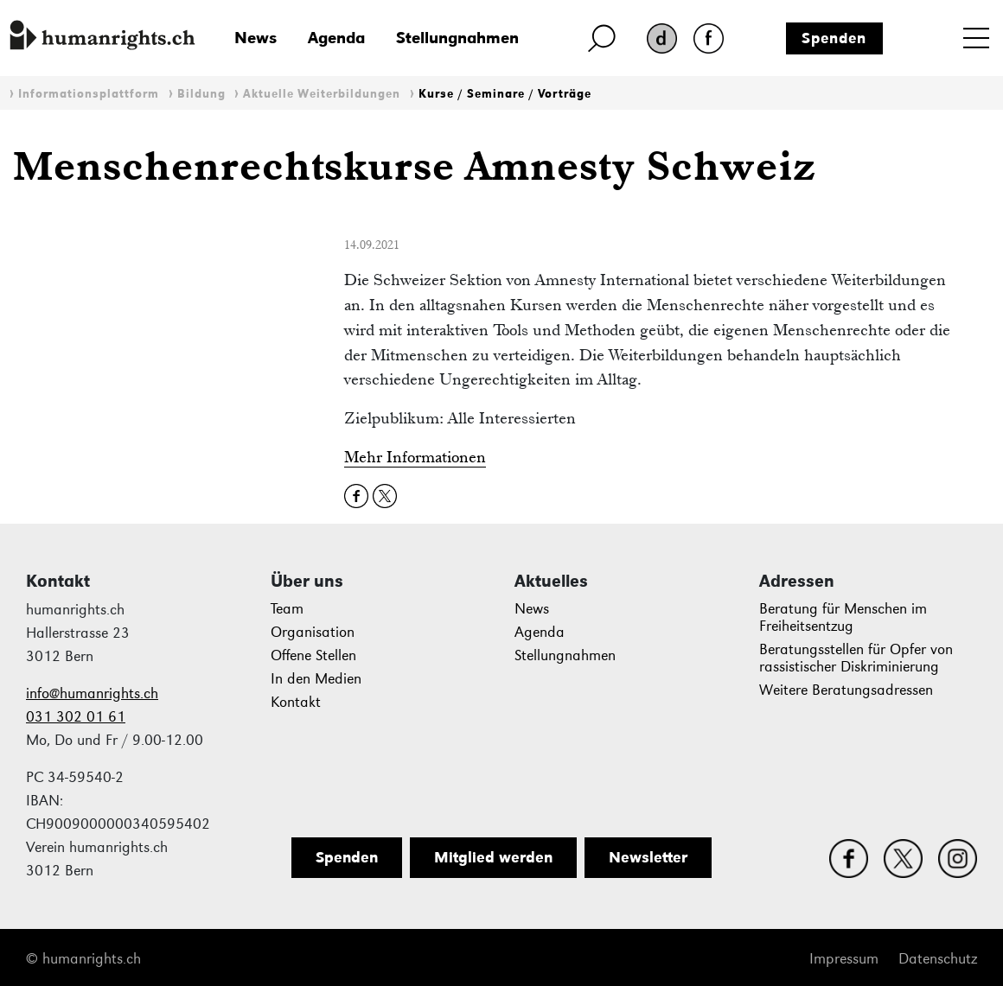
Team (287, 609)
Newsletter (648, 857)
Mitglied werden (493, 857)
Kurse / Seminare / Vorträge (504, 93)
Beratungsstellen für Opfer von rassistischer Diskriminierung (856, 658)
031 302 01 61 (75, 717)
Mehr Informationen (415, 457)
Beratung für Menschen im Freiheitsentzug (843, 617)
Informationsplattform (88, 93)
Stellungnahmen (457, 38)
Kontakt (296, 702)
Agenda (336, 38)
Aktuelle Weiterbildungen (321, 93)
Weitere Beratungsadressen (846, 690)
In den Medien (316, 679)
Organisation (313, 632)
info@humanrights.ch (92, 693)
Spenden (834, 38)
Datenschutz (937, 959)
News (255, 38)
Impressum (843, 959)
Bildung (201, 93)
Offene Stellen (313, 655)
